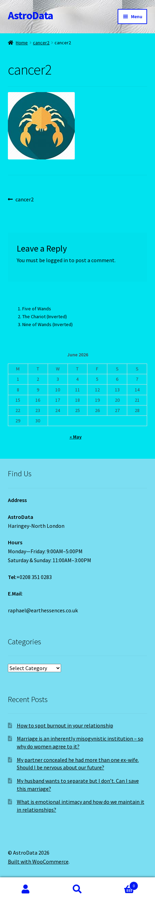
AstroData (30, 15)
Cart (120, 884)
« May (76, 437)
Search (78, 889)
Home (22, 43)
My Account (26, 889)
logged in (57, 260)
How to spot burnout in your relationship (65, 725)
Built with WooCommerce (38, 861)
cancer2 (41, 43)
